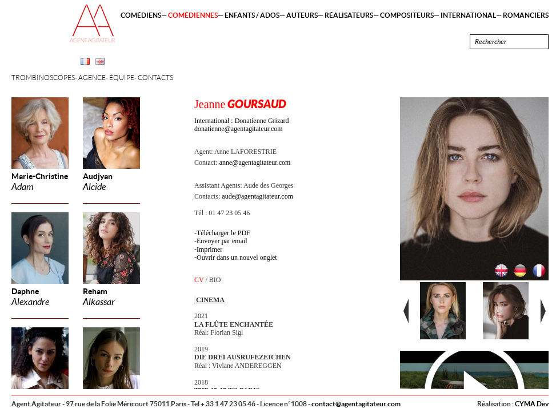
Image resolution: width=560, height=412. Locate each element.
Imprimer (209, 249)
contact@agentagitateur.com (356, 403)
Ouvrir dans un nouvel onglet (237, 257)
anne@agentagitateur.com (255, 163)
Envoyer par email (222, 241)
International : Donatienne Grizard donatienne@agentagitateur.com (241, 125)
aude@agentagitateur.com (257, 196)
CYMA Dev (532, 403)
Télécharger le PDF (223, 233)
